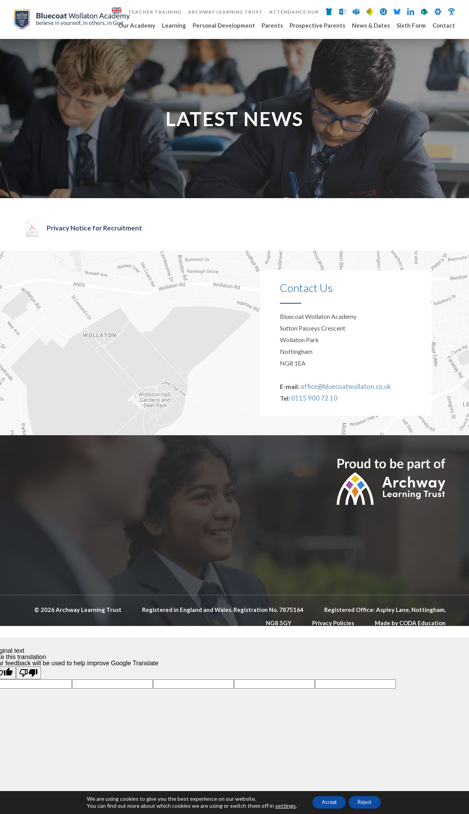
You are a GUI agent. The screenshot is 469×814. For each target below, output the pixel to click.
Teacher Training (154, 12)
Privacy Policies (333, 650)
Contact (443, 26)
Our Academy (136, 26)
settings (277, 805)
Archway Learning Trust (225, 12)
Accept (325, 801)
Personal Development (224, 26)
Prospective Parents (317, 26)
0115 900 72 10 (312, 425)
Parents (272, 26)
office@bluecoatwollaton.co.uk (342, 414)
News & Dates (371, 26)
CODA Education (422, 650)
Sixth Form (411, 26)
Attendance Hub (294, 12)
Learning (174, 26)
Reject (369, 801)
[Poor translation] (28, 700)
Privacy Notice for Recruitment (96, 256)
